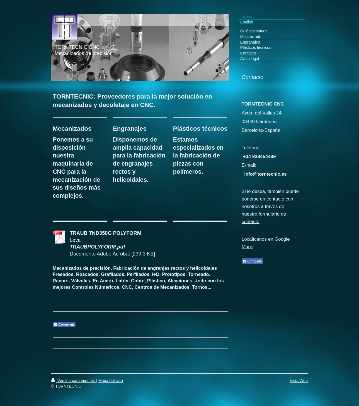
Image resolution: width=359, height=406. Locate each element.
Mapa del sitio (110, 380)
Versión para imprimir (73, 380)
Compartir (64, 325)
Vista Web (299, 380)
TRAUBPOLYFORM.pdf (97, 247)
